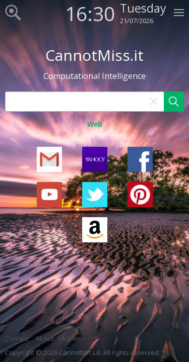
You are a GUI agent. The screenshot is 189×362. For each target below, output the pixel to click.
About (45, 338)
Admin (71, 338)
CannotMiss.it (94, 55)
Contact (16, 338)
